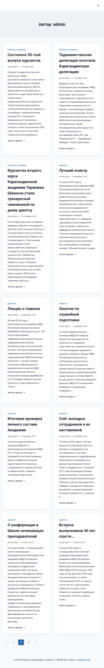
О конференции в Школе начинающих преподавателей (26, 531)
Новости (63, 165)
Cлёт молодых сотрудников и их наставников (74, 424)
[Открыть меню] (98, 5)
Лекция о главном (24, 308)
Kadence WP (83, 659)
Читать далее (16, 141)
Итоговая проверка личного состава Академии (25, 424)
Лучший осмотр (73, 170)
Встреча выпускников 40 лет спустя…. (77, 531)
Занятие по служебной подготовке (69, 314)
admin (15, 67)
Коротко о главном (17, 50)
